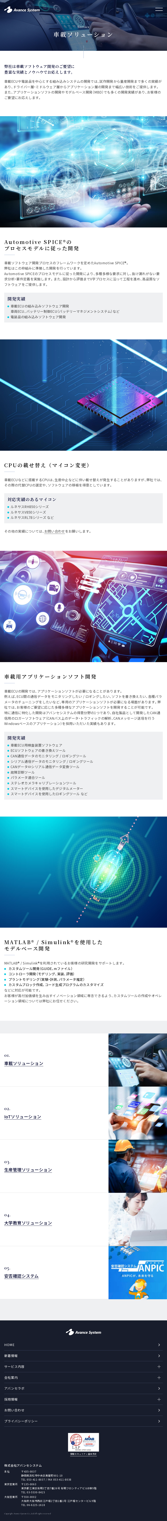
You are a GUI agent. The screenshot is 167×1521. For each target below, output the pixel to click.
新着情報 (11, 1355)
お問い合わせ (14, 1410)
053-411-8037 (36, 1479)
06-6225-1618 (36, 1505)
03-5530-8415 (36, 1492)
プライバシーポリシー (21, 1421)
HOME (9, 1344)
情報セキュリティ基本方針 (83, 1453)
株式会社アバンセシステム (23, 1465)
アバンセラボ (14, 1388)
